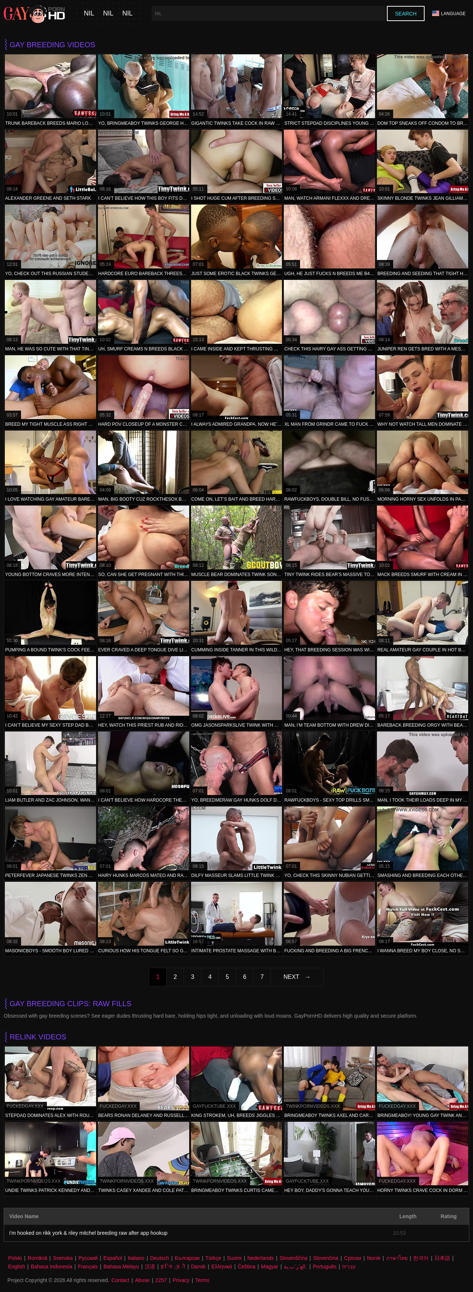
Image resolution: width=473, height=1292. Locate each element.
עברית (349, 1266)
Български (187, 1258)
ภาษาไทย (397, 1258)
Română (37, 1258)
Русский (88, 1258)
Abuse (142, 1280)
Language (449, 13)
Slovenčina (325, 1258)
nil (89, 13)
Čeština (246, 1266)
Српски (352, 1258)
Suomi (234, 1258)
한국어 (421, 1258)
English (16, 1266)
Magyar (269, 1266)
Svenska (63, 1258)
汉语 (150, 1266)
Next (291, 977)
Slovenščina (293, 1258)
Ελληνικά (221, 1266)
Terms (202, 1280)
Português (325, 1266)
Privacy (181, 1280)
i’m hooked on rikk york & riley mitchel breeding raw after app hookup (88, 1233)
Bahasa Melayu (121, 1266)
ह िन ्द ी (173, 1266)
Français (88, 1266)
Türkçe (213, 1258)
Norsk (374, 1258)
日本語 (442, 1258)
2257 (161, 1280)
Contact (120, 1280)
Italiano (136, 1258)
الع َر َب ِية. (295, 1266)
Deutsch (159, 1258)
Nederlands (260, 1258)
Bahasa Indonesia (51, 1266)
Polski (15, 1258)
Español (112, 1258)
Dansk (198, 1266)
